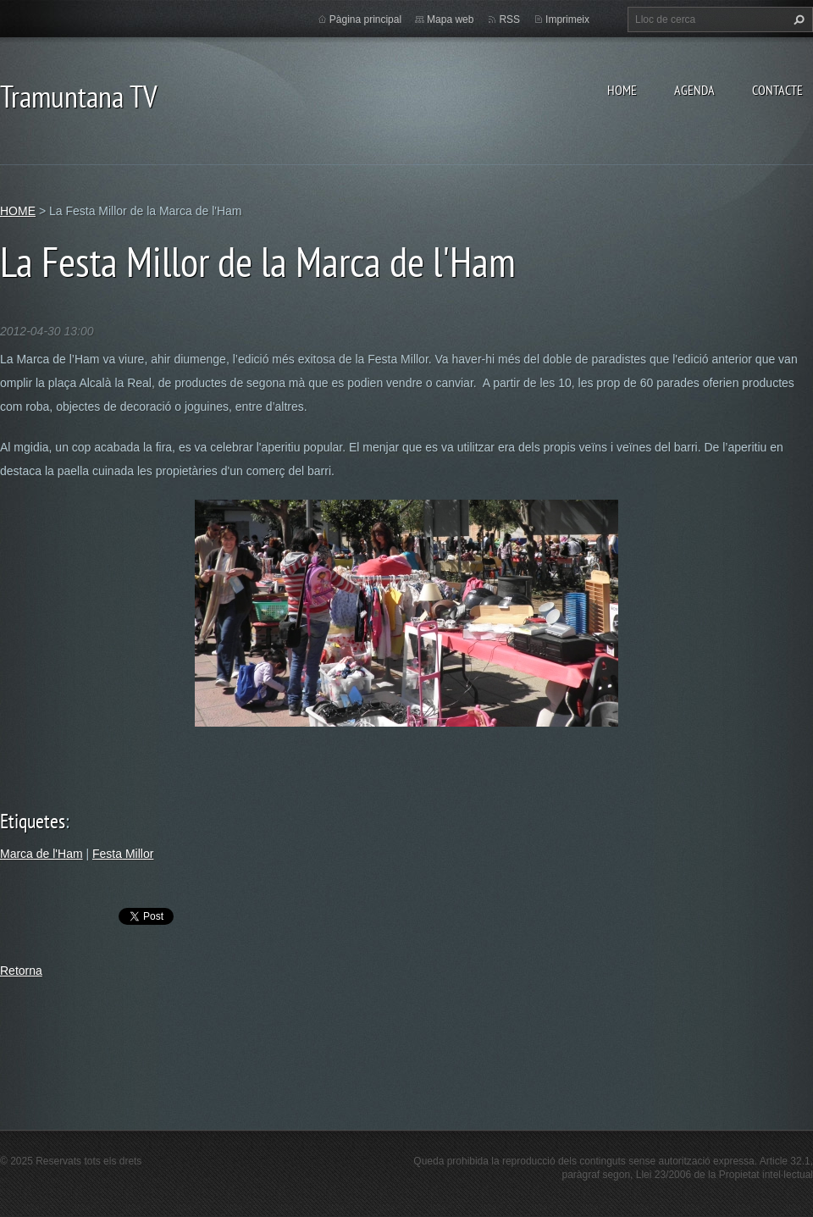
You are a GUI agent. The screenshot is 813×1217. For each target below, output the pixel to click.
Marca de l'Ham (41, 853)
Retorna (21, 970)
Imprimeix (567, 19)
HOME (622, 89)
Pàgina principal (365, 19)
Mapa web (450, 19)
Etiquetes (32, 821)
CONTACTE (777, 89)
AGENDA (694, 89)
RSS (509, 19)
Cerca (797, 19)
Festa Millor (122, 853)
